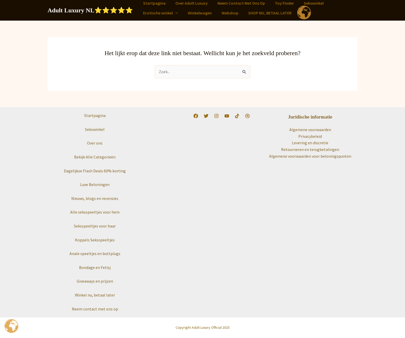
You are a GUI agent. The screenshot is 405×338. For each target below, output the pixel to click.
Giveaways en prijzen (95, 281)
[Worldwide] (247, 116)
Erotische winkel (159, 12)
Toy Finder (279, 3)
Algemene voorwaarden (310, 129)
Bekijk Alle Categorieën (94, 156)
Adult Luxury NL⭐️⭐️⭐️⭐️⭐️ (90, 10)
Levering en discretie (310, 143)
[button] (174, 13)
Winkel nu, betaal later (95, 295)
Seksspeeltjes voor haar (95, 226)
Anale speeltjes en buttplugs (94, 253)
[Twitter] (206, 116)
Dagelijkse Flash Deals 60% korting (95, 170)
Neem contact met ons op (95, 308)
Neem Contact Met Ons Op (237, 3)
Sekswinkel (307, 3)
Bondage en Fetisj (95, 267)
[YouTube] (226, 116)
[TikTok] (237, 116)
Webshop (226, 12)
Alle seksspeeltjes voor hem (95, 212)
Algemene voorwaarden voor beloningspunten (310, 156)
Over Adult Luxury (189, 3)
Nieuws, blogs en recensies (94, 198)
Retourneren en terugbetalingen (310, 149)
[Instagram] (216, 116)
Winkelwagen (197, 12)
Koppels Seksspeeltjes (95, 239)
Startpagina (153, 3)
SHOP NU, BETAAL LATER (264, 12)
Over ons (95, 143)
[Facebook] (195, 116)
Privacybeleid (310, 136)
